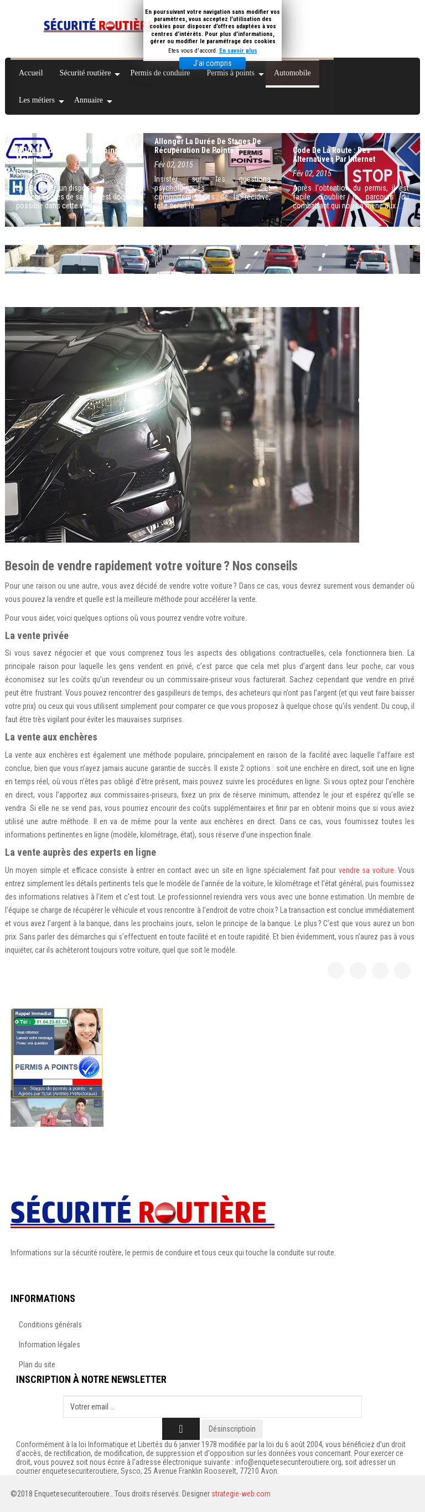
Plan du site (37, 1364)
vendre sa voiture (366, 870)
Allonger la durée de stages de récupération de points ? (207, 146)
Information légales (49, 1344)
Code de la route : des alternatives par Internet (334, 155)
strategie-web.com (241, 1493)
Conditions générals (50, 1324)
